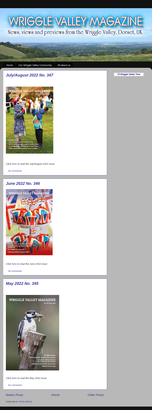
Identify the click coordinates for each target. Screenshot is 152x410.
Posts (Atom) (25, 401)
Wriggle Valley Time (128, 74)
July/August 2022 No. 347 (29, 75)
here (14, 164)
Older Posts (96, 395)
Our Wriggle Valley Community (35, 65)
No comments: (15, 171)
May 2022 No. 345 (22, 283)
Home (9, 65)
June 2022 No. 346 (23, 183)
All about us (64, 65)
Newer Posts (14, 395)
